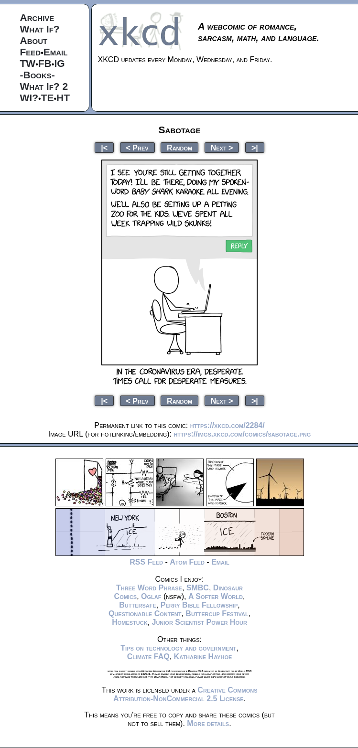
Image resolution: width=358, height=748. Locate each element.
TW (28, 63)
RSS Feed (146, 562)
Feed (30, 51)
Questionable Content (145, 613)
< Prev (137, 147)
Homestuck (130, 622)
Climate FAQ (148, 656)
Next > (222, 147)
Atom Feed (187, 562)
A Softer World (215, 596)
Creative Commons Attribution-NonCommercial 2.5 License (185, 694)
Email (55, 51)
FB (45, 63)
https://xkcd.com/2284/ (227, 425)
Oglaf (151, 596)
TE (47, 97)
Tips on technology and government (178, 648)
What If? (40, 28)
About (34, 40)
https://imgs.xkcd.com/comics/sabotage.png (242, 434)
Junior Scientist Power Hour (199, 622)
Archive (37, 17)
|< (104, 147)
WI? (29, 97)
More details (208, 723)
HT (63, 97)
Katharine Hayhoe (203, 656)
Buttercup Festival (216, 613)
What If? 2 (44, 86)
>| (254, 147)
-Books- (37, 74)
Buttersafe (137, 605)
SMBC (197, 588)
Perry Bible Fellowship (199, 605)
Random (179, 147)
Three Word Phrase (149, 588)
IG (59, 63)
